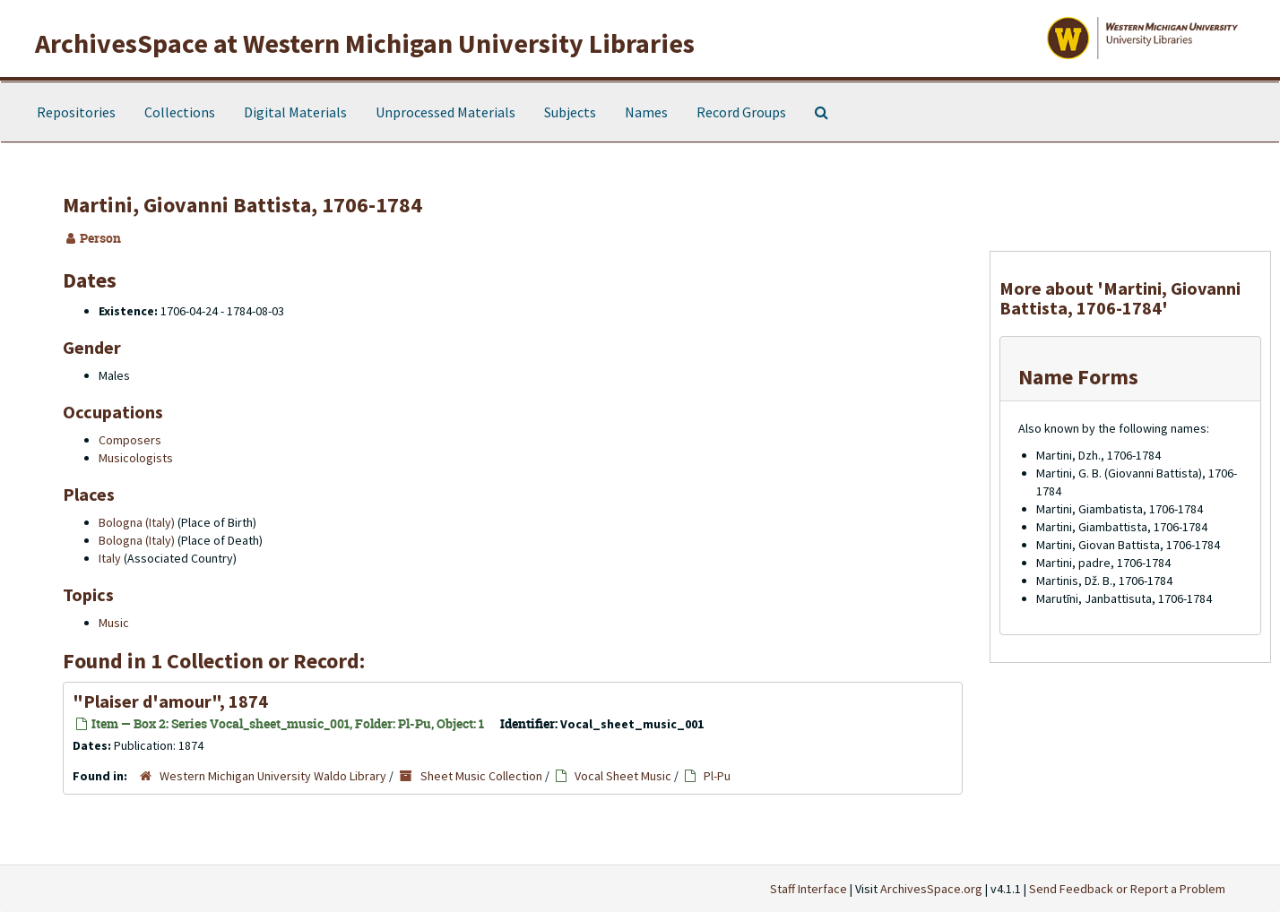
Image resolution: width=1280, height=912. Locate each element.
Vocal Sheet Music (623, 776)
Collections (179, 112)
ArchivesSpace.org (931, 889)
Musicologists (136, 458)
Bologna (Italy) (137, 522)
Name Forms (1078, 377)
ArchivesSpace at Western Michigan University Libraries (365, 43)
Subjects (570, 112)
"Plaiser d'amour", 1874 (170, 701)
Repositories (76, 112)
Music (114, 623)
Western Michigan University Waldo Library (273, 776)
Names (646, 112)
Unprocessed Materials (445, 112)
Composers (130, 440)
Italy (110, 558)
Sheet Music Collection (481, 776)
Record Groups (741, 112)
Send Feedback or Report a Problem (1127, 889)
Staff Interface (808, 889)
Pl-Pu (717, 776)
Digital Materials (295, 112)
